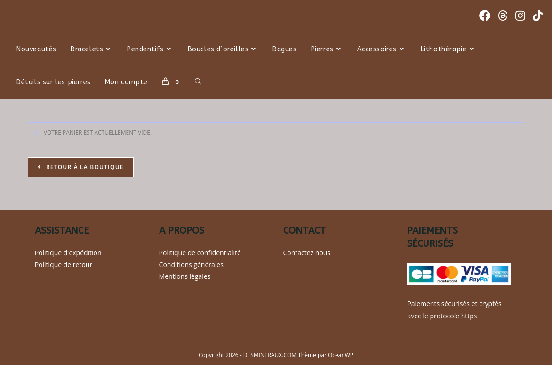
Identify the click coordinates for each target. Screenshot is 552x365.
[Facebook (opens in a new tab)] (484, 15)
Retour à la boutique (84, 167)
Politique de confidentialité (200, 252)
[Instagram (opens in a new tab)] (520, 15)
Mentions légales (185, 276)
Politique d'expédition (68, 252)
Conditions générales (191, 264)
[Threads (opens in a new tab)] (503, 15)
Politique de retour (63, 264)
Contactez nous (307, 252)
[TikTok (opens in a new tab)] (537, 15)
